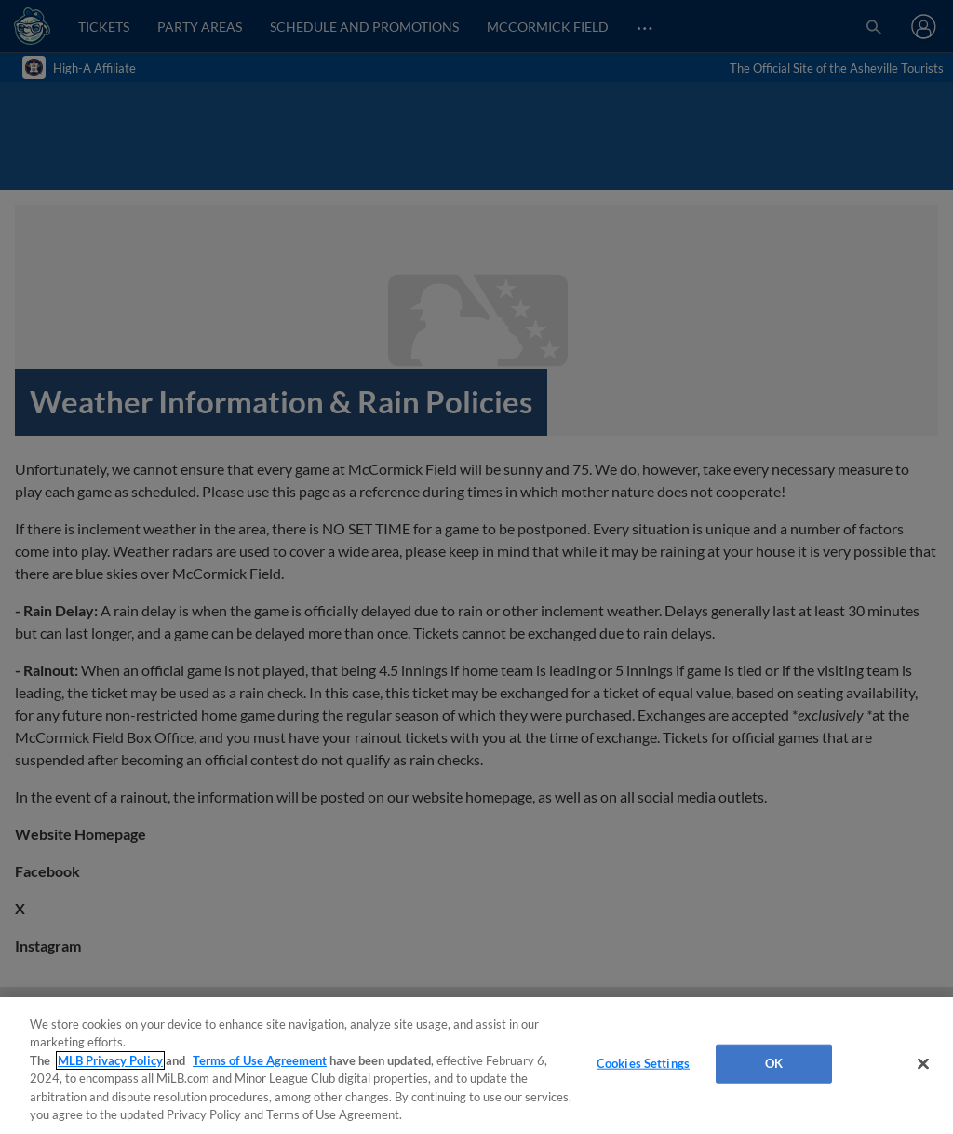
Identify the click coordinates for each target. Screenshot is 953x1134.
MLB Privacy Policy (110, 1060)
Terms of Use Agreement (260, 1060)
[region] (476, 1065)
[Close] (923, 1064)
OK (774, 1063)
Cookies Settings (643, 1063)
